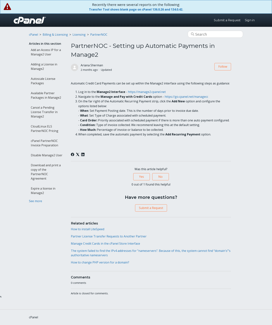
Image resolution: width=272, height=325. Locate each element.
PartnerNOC (98, 35)
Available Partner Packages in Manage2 (46, 95)
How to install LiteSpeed (87, 229)
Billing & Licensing (55, 35)
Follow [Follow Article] (222, 66)
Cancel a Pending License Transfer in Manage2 (44, 112)
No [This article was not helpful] (160, 177)
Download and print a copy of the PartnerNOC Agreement (46, 172)
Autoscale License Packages (43, 81)
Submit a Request (227, 20)
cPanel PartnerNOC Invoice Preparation (44, 143)
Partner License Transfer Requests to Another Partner (109, 236)
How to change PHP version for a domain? (100, 262)
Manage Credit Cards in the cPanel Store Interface (105, 243)
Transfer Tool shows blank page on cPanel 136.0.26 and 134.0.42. (136, 9)
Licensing (79, 35)
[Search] (215, 34)
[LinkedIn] (83, 154)
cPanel (33, 35)
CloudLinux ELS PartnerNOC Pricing (44, 128)
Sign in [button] (250, 20)
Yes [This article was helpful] (141, 177)
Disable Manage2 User (46, 155)
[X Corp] (77, 154)
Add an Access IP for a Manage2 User (46, 52)
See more (35, 201)
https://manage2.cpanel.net (147, 92)
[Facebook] (72, 154)
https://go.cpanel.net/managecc (186, 97)
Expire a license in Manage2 (43, 190)
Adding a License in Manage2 (44, 66)
